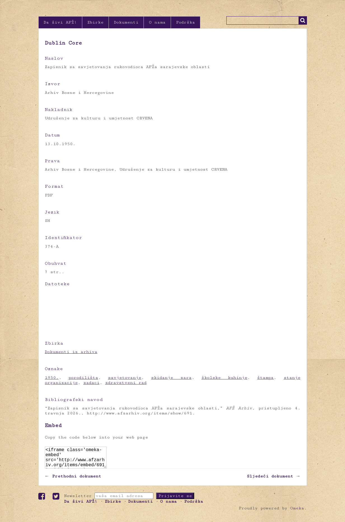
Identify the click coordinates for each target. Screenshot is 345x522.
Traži (303, 20)
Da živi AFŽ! (60, 22)
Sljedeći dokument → (274, 480)
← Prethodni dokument (73, 480)
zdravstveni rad (126, 382)
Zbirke (95, 22)
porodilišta (83, 377)
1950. (52, 377)
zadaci (91, 382)
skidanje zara (171, 377)
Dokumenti (126, 22)
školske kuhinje (224, 377)
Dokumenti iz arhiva (71, 351)
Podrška (185, 22)
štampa (265, 377)
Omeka (297, 512)
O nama (157, 22)
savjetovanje (124, 377)
